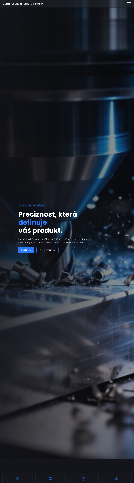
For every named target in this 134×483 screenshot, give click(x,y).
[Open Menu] (129, 4)
